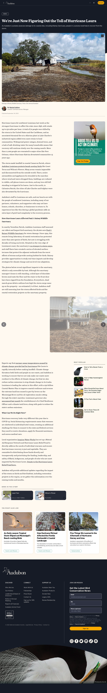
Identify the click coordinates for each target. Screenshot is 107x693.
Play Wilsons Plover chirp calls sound (64, 498)
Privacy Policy (38, 625)
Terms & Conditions (80, 624)
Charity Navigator (9, 615)
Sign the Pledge (83, 161)
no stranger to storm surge (41, 246)
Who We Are (9, 587)
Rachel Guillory (15, 107)
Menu (4, 3)
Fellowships (28, 591)
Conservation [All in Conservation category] (76, 551)
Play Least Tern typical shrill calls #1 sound (31, 498)
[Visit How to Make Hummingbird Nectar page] (89, 381)
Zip (72, 601)
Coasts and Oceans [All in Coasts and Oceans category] (11, 551)
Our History (9, 591)
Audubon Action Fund (12, 607)
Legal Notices (29, 625)
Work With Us (28, 587)
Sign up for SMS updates (29, 601)
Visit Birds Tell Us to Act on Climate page (89, 143)
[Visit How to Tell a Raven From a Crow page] (89, 370)
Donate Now (46, 594)
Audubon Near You (48, 587)
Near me (90, 3)
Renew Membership (48, 600)
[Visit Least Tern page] (17, 495)
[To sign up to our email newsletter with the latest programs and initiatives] (86, 596)
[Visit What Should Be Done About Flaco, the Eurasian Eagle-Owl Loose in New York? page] (89, 392)
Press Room (28, 594)
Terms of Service (79, 617)
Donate (101, 3)
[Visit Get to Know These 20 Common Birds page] (89, 413)
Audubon (10, 2)
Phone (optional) (76, 608)
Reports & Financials (12, 604)
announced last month (11, 401)
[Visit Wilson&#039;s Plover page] (50, 495)
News (5, 14)
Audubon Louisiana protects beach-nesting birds (22, 166)
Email (72, 594)
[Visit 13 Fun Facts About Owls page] (89, 403)
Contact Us (27, 597)
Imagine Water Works (26, 439)
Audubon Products (48, 591)
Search (94, 2)
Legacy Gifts (46, 597)
